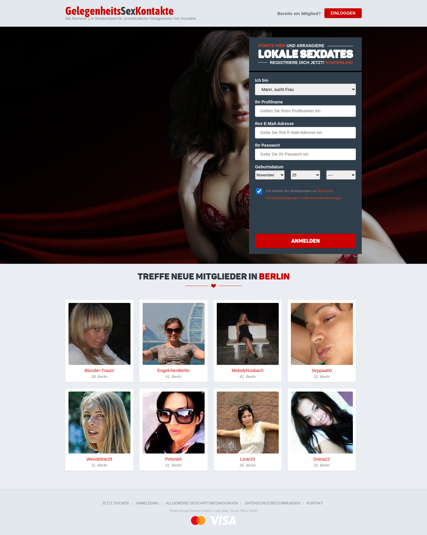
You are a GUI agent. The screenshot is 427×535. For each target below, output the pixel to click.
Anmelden (305, 241)
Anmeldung (147, 503)
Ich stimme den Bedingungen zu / (304, 194)
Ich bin (261, 80)
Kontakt (315, 503)
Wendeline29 (99, 458)
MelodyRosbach (248, 370)
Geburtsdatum (269, 167)
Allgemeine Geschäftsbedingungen (202, 503)
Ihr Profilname (269, 102)
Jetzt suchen (115, 503)
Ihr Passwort (267, 145)
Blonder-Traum (99, 370)
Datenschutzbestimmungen (322, 198)
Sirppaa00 (322, 370)
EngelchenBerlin (173, 370)
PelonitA (173, 458)
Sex (119, 11)
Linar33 (247, 458)
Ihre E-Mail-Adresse (274, 123)
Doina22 (321, 458)
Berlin (274, 276)
